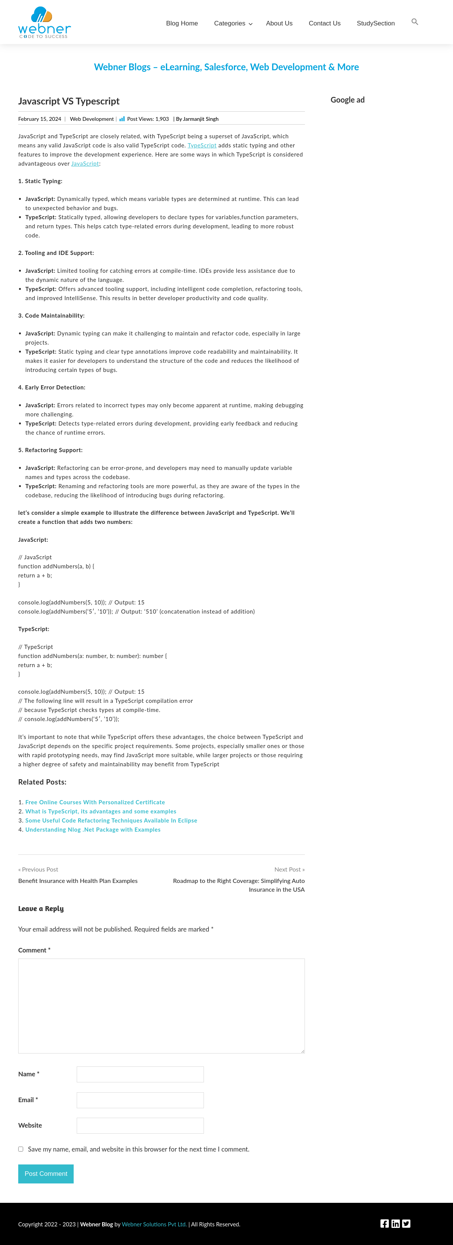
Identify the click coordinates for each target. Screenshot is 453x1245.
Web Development (92, 118)
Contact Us (325, 23)
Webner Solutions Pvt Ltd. (154, 1224)
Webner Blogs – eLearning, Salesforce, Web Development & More (226, 66)
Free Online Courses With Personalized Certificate (95, 802)
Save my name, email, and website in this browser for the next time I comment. (138, 1149)
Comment (34, 950)
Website (30, 1125)
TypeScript (202, 145)
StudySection (376, 23)
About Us (279, 23)
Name (28, 1074)
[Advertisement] (383, 225)
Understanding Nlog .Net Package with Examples (93, 829)
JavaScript (85, 163)
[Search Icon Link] (415, 22)
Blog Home (182, 23)
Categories (232, 23)
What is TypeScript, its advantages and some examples (101, 811)
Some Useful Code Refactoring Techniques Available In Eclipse (111, 820)
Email (28, 1100)
